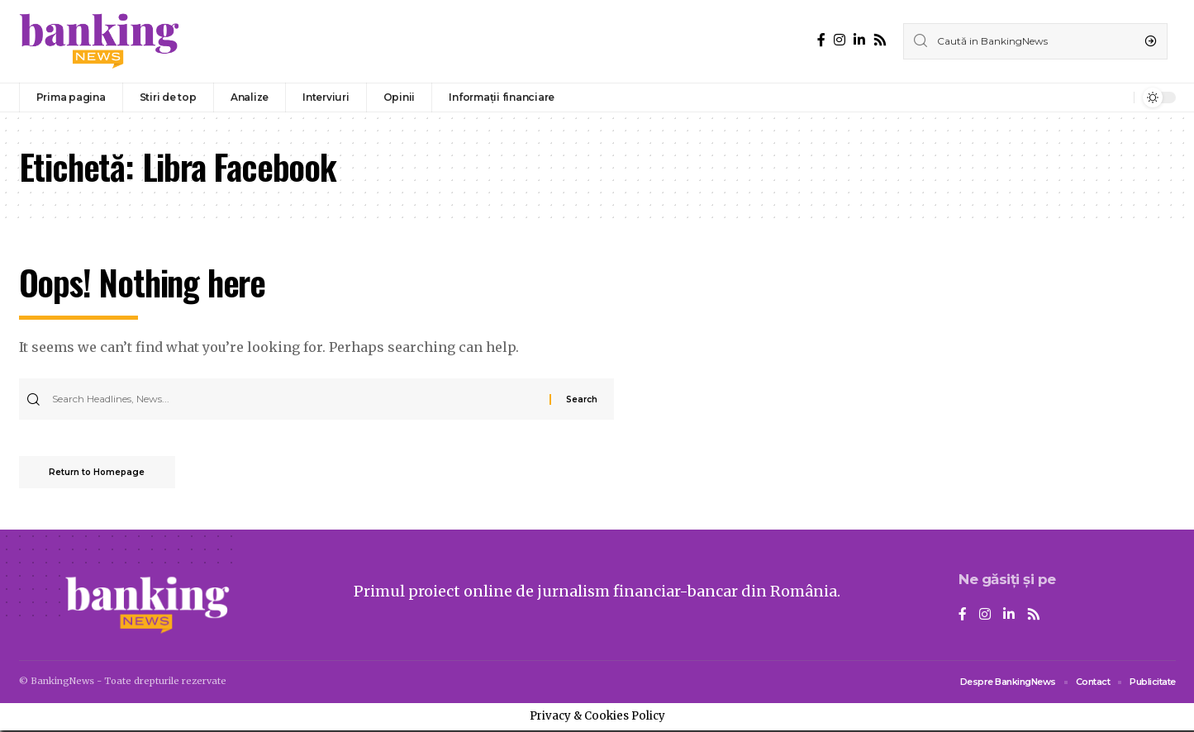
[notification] (1117, 97)
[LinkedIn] (859, 40)
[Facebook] (821, 40)
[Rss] (880, 40)
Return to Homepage (100, 473)
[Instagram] (839, 40)
